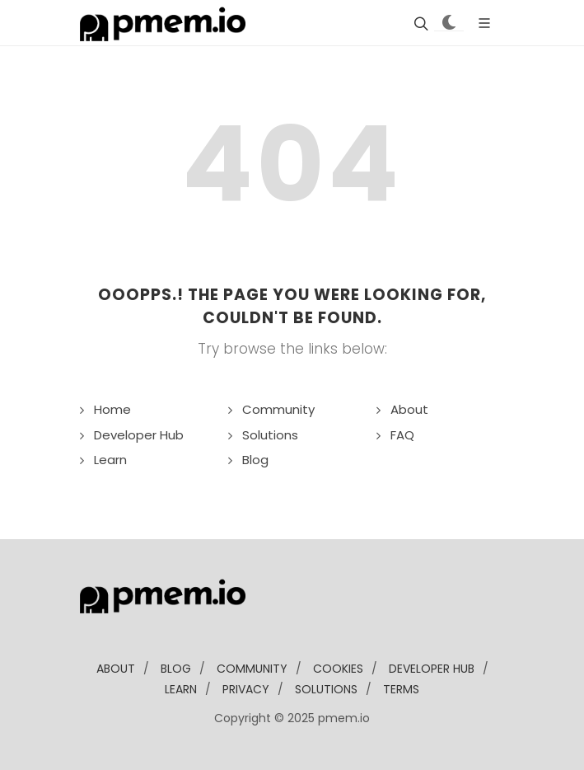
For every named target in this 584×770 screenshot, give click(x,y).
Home (112, 409)
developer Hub (431, 668)
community (252, 668)
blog (176, 668)
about (115, 668)
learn (181, 689)
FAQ (402, 435)
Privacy (245, 689)
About (409, 409)
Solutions (270, 435)
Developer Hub (139, 435)
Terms (401, 689)
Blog (255, 459)
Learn (110, 459)
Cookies (338, 668)
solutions (326, 689)
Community (278, 409)
